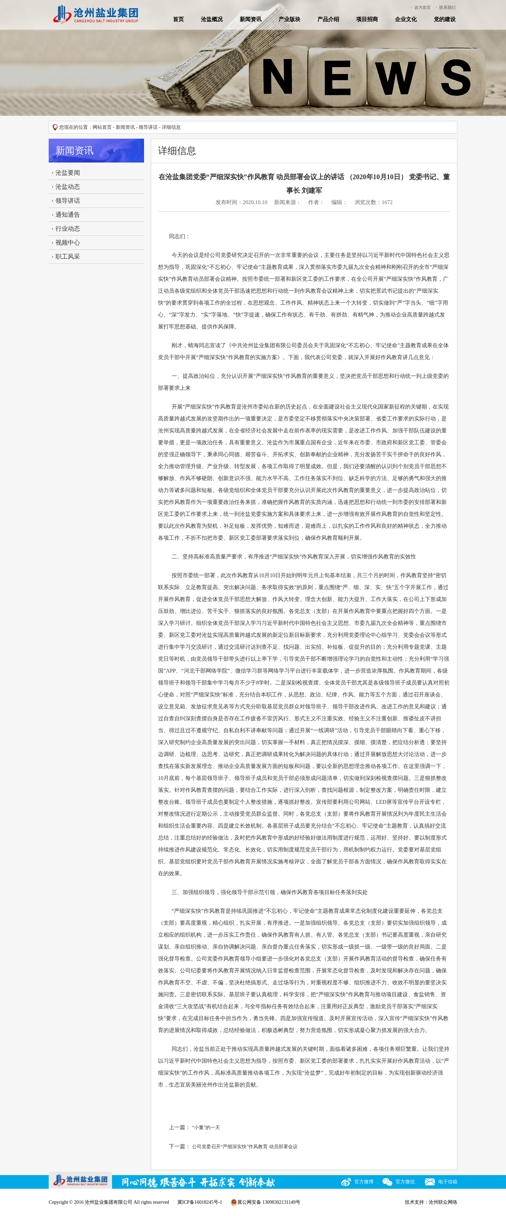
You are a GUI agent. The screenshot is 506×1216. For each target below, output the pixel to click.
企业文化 (406, 19)
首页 (178, 19)
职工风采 (68, 256)
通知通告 (68, 214)
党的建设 (445, 19)
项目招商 (367, 19)
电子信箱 (447, 1181)
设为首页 (422, 7)
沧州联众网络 (443, 1202)
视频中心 (68, 242)
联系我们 (447, 7)
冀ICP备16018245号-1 (199, 1202)
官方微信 (405, 1181)
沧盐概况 (212, 19)
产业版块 (289, 19)
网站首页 (102, 127)
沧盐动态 (68, 186)
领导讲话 (148, 127)
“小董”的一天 (206, 1127)
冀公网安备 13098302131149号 (265, 1202)
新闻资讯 (251, 19)
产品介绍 (328, 19)
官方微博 (364, 1181)
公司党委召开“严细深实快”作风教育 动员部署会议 (245, 1146)
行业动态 (68, 228)
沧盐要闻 (68, 172)
